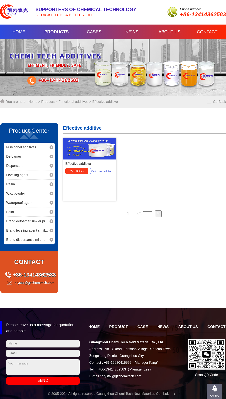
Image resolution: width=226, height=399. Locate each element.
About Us (169, 31)
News (131, 31)
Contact (207, 31)
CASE (142, 327)
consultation (101, 193)
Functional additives (74, 102)
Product (118, 327)
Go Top (214, 395)
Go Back (219, 102)
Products (56, 31)
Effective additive (105, 102)
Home (18, 31)
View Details (76, 193)
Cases (94, 31)
